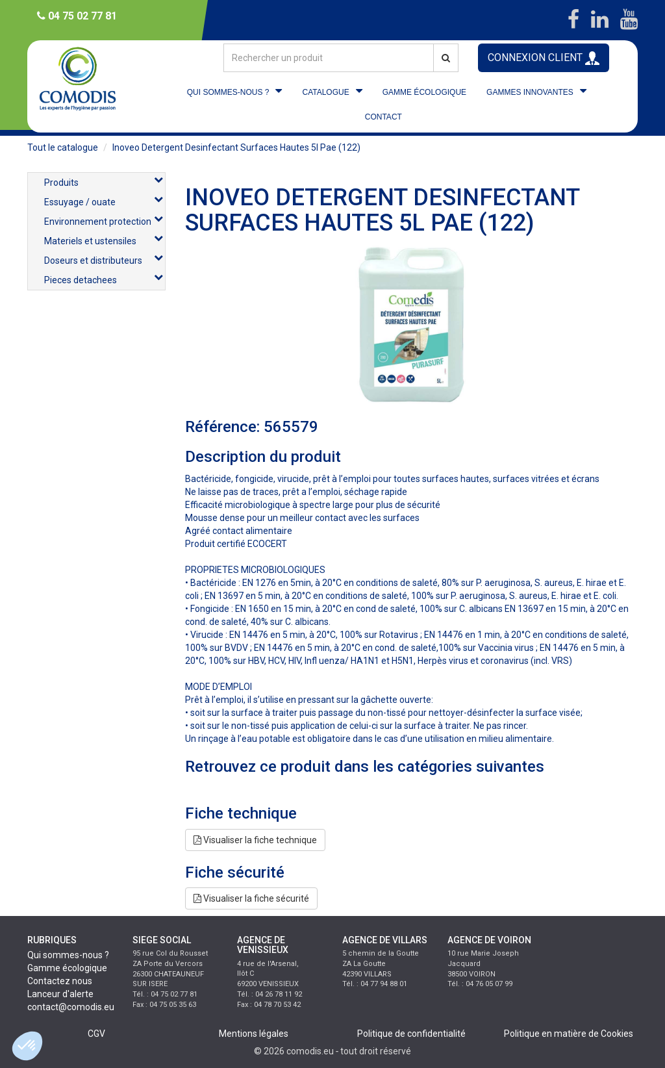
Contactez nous (59, 981)
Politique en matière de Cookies (568, 1033)
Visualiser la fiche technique (255, 840)
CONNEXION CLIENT (543, 58)
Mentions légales (253, 1033)
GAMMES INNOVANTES (529, 92)
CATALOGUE (325, 92)
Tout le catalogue (62, 147)
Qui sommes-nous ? (68, 955)
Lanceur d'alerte (60, 994)
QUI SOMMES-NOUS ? (228, 92)
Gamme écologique (67, 968)
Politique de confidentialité (411, 1033)
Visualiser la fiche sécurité (251, 898)
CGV (96, 1033)
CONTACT (383, 116)
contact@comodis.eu (70, 1007)
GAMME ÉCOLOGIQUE (424, 92)
